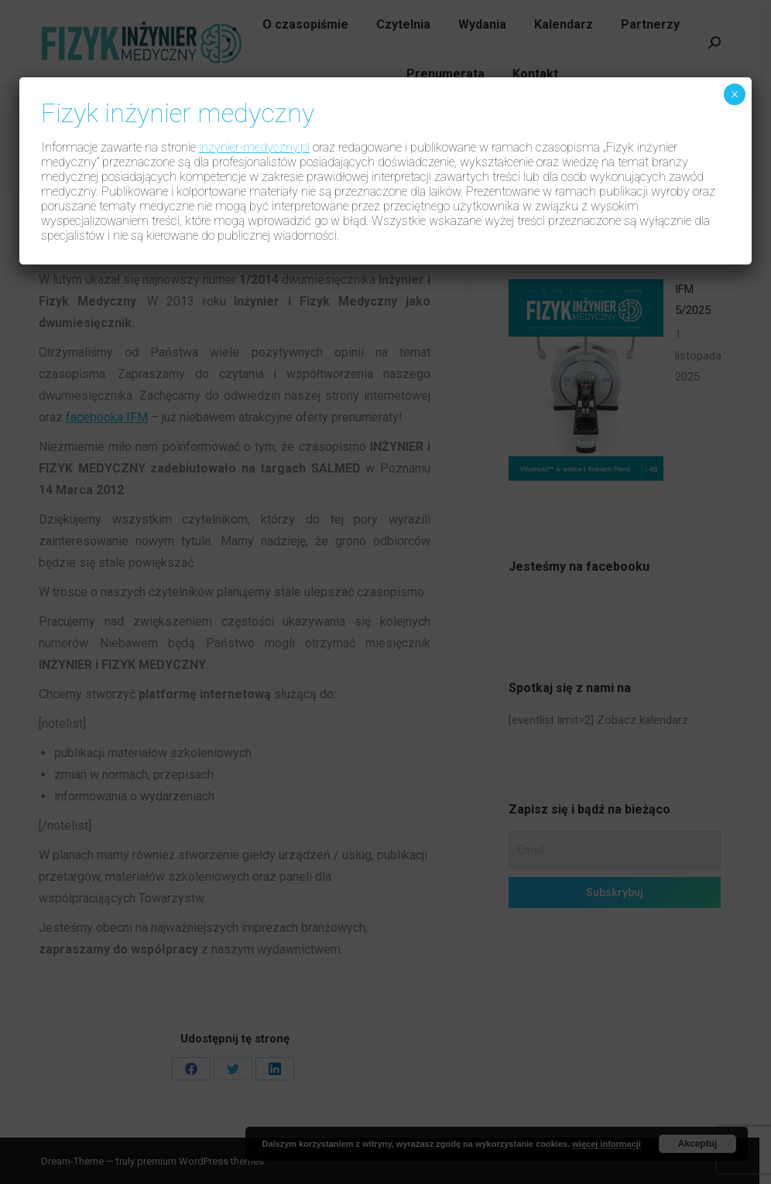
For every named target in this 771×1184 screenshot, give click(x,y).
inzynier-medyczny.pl (254, 147)
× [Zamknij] (734, 94)
